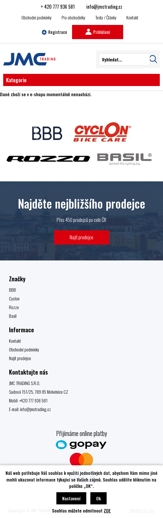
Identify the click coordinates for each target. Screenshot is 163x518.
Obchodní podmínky (37, 17)
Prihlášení (97, 32)
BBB (12, 290)
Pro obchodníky (73, 17)
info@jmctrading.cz (104, 6)
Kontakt (132, 17)
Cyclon (14, 298)
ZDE (107, 510)
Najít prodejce (81, 237)
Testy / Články (106, 17)
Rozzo (14, 307)
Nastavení (71, 498)
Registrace (54, 32)
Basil (13, 316)
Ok (98, 498)
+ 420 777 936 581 (58, 6)
